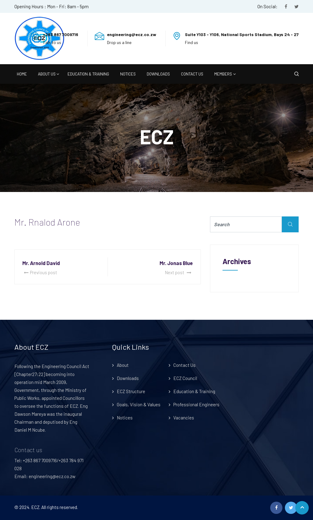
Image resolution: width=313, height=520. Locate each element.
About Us (47, 73)
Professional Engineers (196, 404)
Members (223, 73)
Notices (128, 73)
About (123, 365)
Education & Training (88, 73)
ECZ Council (185, 378)
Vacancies (183, 417)
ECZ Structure (131, 391)
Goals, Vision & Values (138, 404)
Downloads (158, 73)
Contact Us (192, 73)
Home (22, 73)
